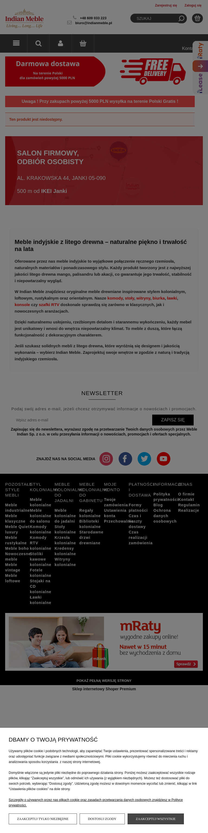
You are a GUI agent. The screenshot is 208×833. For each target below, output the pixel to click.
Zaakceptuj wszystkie (156, 819)
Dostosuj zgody (102, 819)
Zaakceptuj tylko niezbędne (43, 819)
